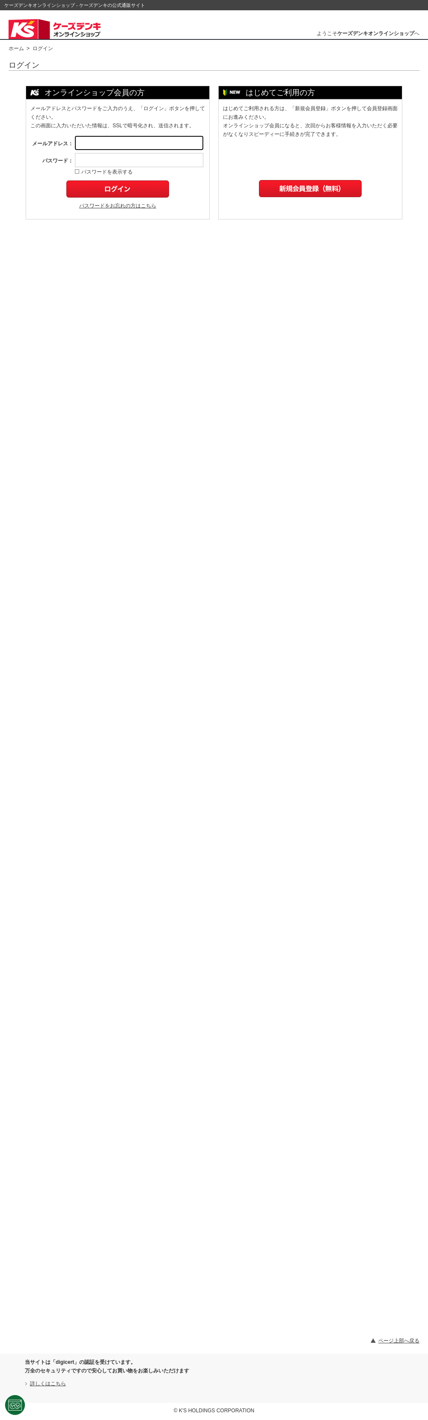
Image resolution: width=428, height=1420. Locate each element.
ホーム (16, 48)
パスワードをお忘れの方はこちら (117, 206)
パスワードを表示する (104, 172)
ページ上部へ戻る (398, 1341)
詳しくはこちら (48, 1384)
